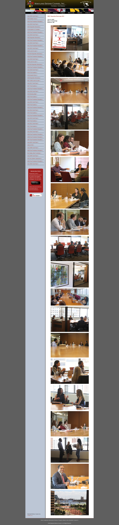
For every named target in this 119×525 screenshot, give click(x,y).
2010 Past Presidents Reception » (35, 129)
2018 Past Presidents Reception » (35, 67)
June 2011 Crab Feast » (32, 123)
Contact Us (87, 12)
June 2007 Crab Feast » (32, 142)
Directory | (56, 520)
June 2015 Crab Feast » (32, 102)
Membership (47, 12)
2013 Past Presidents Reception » (35, 115)
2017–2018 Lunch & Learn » (33, 80)
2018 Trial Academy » (32, 72)
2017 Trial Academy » (32, 86)
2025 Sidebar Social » (32, 18)
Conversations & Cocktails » (33, 29)
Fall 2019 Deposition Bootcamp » (35, 53)
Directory (55, 12)
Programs (63, 12)
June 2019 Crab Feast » (32, 59)
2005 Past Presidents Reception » (35, 150)
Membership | (51, 520)
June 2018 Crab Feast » (32, 69)
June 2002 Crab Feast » (32, 163)
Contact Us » (30, 515)
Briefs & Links (71, 12)
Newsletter (79, 12)
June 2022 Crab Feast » (32, 43)
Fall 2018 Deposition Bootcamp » (35, 64)
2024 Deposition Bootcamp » (34, 26)
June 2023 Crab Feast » (32, 34)
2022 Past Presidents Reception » (35, 40)
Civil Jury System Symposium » (34, 158)
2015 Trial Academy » (32, 104)
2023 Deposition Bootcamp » (34, 37)
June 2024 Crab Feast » (32, 24)
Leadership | (46, 520)
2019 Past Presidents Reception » (35, 56)
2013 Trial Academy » (32, 120)
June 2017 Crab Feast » (32, 83)
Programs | (61, 520)
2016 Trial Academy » (32, 96)
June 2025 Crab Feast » (32, 16)
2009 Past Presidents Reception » (35, 134)
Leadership (39, 12)
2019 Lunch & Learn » (32, 61)
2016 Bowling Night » (32, 94)
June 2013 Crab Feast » (32, 118)
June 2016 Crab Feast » (32, 91)
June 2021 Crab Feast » (32, 48)
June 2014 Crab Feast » (32, 110)
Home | (42, 520)
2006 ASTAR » (30, 145)
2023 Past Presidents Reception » (35, 32)
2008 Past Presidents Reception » (35, 137)
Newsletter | (71, 520)
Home (32, 12)
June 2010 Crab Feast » (32, 131)
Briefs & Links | (66, 520)
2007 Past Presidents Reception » (35, 139)
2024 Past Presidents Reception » (35, 21)
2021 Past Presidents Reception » (35, 45)
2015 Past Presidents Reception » (35, 99)
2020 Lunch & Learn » (32, 51)
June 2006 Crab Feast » (32, 147)
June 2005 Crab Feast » (32, 155)
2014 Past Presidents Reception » (35, 107)
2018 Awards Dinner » (32, 75)
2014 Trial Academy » (32, 112)
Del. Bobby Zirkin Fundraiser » (34, 153)
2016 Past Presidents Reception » (35, 88)
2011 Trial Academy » (32, 126)
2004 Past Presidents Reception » (35, 161)
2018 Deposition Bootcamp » (34, 77)
